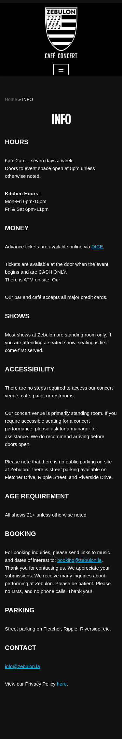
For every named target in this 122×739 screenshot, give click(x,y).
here (62, 684)
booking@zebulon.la (79, 560)
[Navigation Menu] (61, 69)
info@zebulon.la (22, 666)
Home (11, 99)
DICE (97, 246)
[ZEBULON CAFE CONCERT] (61, 32)
